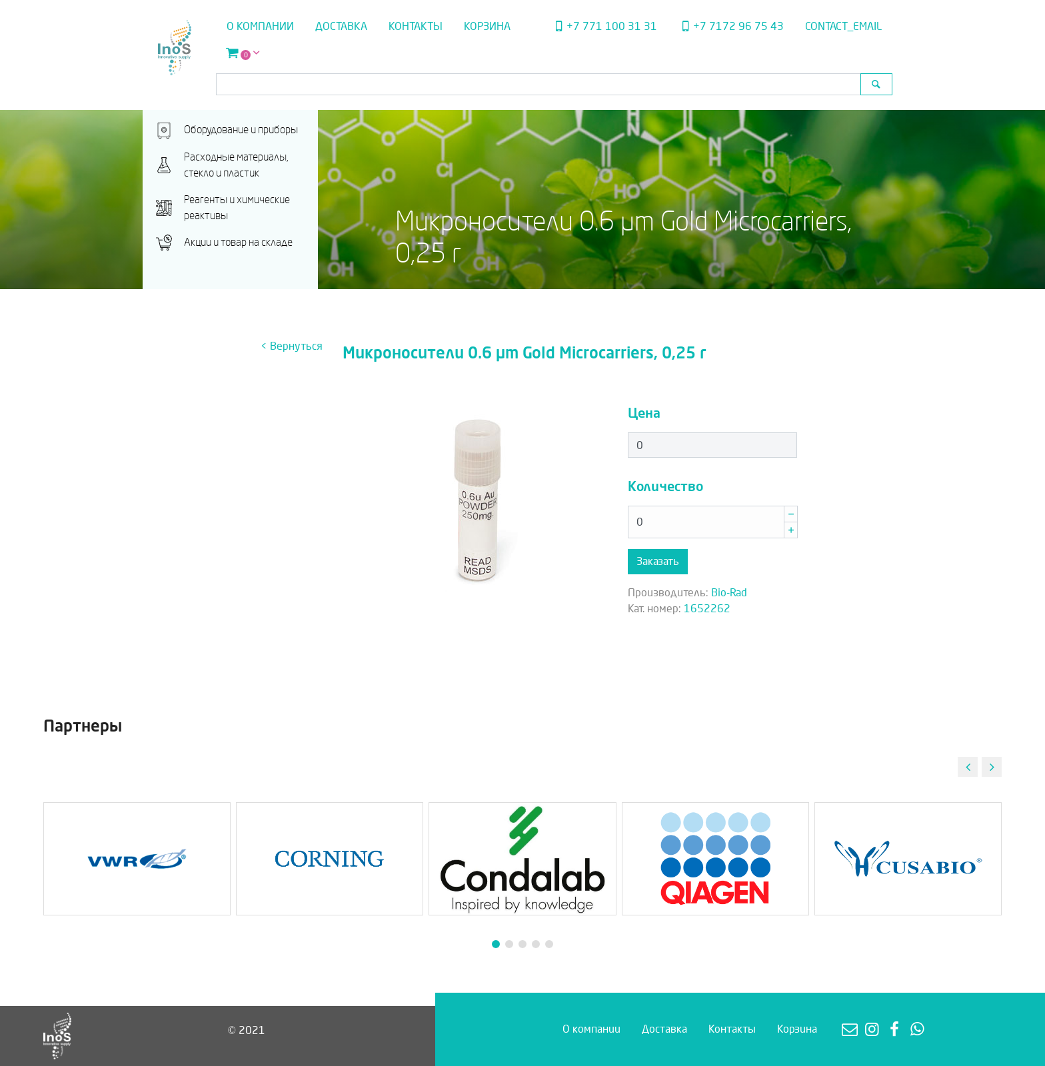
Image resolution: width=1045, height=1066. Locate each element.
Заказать (657, 561)
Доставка (341, 26)
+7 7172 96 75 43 (731, 26)
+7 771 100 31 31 (603, 26)
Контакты (416, 26)
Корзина (487, 26)
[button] (992, 767)
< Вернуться (292, 346)
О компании (260, 26)
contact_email (843, 26)
